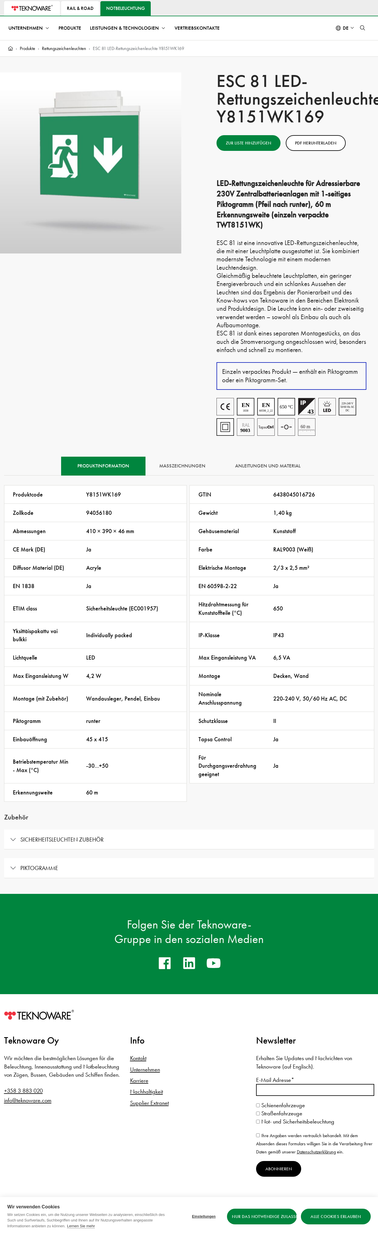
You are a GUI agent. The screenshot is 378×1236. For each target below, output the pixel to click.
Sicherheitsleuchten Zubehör (62, 839)
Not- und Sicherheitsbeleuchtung (295, 1121)
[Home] (10, 48)
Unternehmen (25, 28)
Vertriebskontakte (197, 28)
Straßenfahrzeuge (279, 1113)
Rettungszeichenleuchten (64, 48)
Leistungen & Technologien (124, 28)
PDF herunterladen (315, 143)
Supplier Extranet (149, 1102)
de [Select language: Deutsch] (346, 28)
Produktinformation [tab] (103, 466)
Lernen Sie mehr (81, 1226)
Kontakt (138, 1058)
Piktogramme (39, 868)
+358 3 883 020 (23, 1090)
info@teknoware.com (28, 1100)
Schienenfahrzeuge (280, 1105)
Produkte (69, 28)
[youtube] (213, 963)
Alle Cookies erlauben (335, 1216)
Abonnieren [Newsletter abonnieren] (278, 1168)
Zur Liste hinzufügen (248, 143)
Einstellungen (204, 1216)
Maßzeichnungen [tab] (182, 466)
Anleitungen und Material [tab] (268, 466)
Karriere (139, 1080)
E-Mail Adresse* (275, 1079)
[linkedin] (189, 963)
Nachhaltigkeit (146, 1091)
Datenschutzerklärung (316, 1152)
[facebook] (165, 963)
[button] (362, 28)
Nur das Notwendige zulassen (264, 1216)
